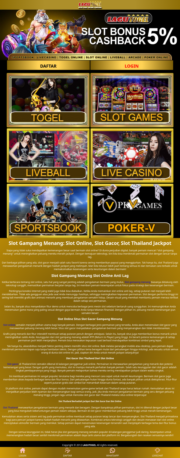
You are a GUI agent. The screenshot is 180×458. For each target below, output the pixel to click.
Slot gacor (13, 364)
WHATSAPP (112, 452)
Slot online (9, 325)
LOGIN (132, 66)
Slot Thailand (10, 407)
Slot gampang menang (137, 282)
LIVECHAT (157, 452)
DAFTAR (48, 66)
